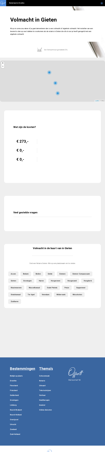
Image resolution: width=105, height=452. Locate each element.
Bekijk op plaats (16, 376)
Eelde (50, 274)
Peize (66, 288)
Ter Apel (31, 295)
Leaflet (97, 100)
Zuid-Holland (15, 434)
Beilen (38, 274)
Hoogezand (72, 281)
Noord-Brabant (16, 410)
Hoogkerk (88, 281)
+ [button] (3, 63)
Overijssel (14, 420)
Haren (41, 281)
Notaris (42, 381)
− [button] (3, 66)
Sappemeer (81, 288)
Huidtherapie (44, 400)
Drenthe (13, 381)
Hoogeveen (55, 281)
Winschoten (77, 295)
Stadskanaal (16, 295)
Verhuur (42, 395)
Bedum (26, 274)
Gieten (13, 281)
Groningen (27, 281)
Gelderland (14, 395)
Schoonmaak (44, 376)
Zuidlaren (14, 301)
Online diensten (45, 410)
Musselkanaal (34, 288)
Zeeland (13, 429)
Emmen (62, 274)
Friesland (13, 390)
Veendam (45, 295)
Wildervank (60, 295)
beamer (42, 405)
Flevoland (14, 386)
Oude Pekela (52, 288)
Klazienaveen (16, 288)
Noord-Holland (16, 415)
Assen (13, 274)
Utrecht (13, 424)
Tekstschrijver (45, 390)
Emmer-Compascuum (81, 274)
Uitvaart (42, 386)
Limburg (13, 405)
